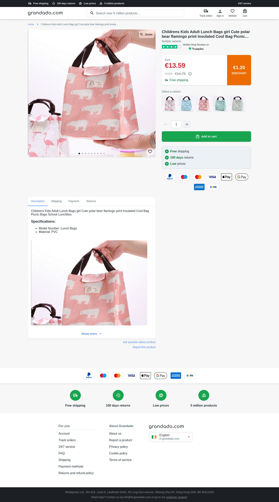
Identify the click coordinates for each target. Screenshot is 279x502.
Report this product (144, 347)
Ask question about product (139, 342)
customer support (176, 497)
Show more (92, 334)
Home (31, 24)
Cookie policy (121, 453)
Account (76, 433)
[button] (170, 437)
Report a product (121, 440)
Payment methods (76, 466)
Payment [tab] (74, 201)
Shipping (76, 460)
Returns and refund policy (76, 473)
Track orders (76, 440)
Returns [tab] (91, 201)
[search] (140, 13)
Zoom (146, 34)
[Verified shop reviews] (206, 46)
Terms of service (121, 460)
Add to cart (206, 136)
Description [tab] (38, 201)
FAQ (76, 453)
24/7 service (244, 3)
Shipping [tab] (56, 201)
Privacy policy (121, 447)
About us (121, 433)
